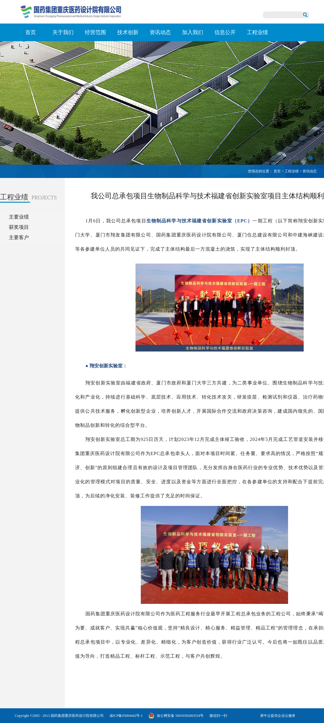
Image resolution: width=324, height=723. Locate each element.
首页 (30, 32)
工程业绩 (292, 171)
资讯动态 (309, 171)
